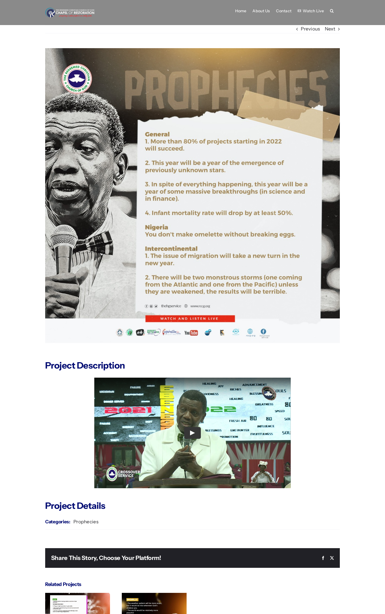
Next (330, 29)
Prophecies (85, 522)
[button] (332, 10)
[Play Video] (192, 433)
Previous (310, 29)
